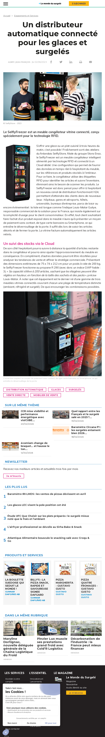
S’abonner (79, 3)
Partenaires (35, 726)
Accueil (6, 15)
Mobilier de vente (45, 395)
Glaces (56, 389)
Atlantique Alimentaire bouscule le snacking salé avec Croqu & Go (48, 539)
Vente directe (16, 395)
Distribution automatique (24, 389)
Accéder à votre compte (12, 680)
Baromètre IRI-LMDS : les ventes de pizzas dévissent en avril (47, 494)
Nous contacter (12, 729)
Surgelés (75, 389)
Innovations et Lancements (36, 680)
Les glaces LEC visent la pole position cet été (37, 505)
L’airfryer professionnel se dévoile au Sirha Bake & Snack (45, 527)
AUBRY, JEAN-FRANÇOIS (19, 62)
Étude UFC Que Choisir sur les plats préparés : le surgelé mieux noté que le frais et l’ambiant (48, 517)
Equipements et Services (26, 15)
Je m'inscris (13, 476)
